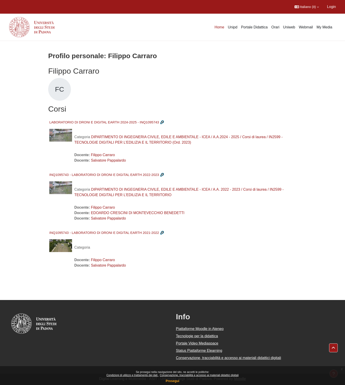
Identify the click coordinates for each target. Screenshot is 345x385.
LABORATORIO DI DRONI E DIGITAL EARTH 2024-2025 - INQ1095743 (104, 122)
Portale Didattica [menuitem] (254, 27)
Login (331, 7)
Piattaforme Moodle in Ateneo (200, 329)
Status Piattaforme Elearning (199, 350)
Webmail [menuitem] (306, 27)
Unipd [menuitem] (233, 27)
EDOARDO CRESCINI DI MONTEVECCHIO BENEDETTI (138, 213)
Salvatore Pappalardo (108, 160)
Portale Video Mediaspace (197, 343)
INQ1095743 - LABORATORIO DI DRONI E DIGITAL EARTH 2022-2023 (104, 175)
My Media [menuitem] (324, 27)
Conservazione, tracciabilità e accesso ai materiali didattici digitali (199, 375)
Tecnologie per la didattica (197, 336)
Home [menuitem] (219, 27)
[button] (307, 7)
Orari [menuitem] (275, 27)
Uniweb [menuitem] (289, 27)
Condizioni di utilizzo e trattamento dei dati (132, 375)
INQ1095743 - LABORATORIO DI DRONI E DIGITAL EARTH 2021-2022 (104, 233)
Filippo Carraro (103, 155)
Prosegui (172, 381)
